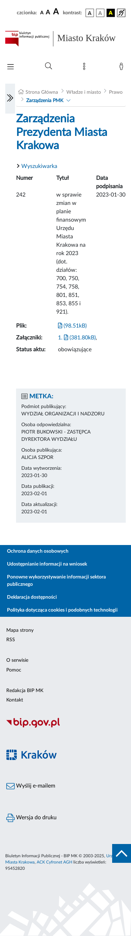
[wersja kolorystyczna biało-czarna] (100, 12)
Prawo (116, 92)
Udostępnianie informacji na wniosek (47, 564)
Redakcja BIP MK (24, 690)
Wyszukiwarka (39, 166)
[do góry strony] (121, 853)
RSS (10, 639)
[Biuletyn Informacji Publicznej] (65, 726)
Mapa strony (20, 630)
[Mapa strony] (85, 68)
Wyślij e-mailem (30, 786)
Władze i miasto (83, 92)
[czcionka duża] (56, 12)
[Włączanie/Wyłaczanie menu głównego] (10, 67)
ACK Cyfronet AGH (54, 862)
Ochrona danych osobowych (37, 551)
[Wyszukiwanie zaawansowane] (48, 66)
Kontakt (14, 700)
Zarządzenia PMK (44, 100)
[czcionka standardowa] (42, 12)
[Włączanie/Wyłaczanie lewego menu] (10, 99)
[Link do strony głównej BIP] (65, 38)
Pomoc (13, 670)
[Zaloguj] (122, 68)
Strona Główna (42, 92)
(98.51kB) (72, 326)
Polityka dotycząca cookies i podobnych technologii (62, 610)
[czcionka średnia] (48, 12)
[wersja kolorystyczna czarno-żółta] (110, 12)
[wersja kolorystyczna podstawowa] (89, 12)
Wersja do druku (31, 818)
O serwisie (17, 660)
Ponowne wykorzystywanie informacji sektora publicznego (56, 581)
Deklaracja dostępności (32, 597)
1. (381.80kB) (77, 337)
